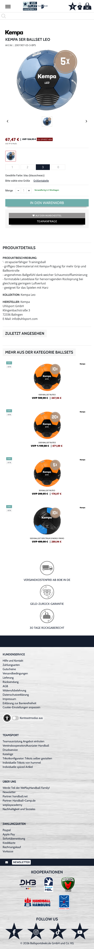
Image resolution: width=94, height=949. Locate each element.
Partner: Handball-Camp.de (19, 800)
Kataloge (8, 754)
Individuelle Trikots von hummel (22, 762)
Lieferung (8, 677)
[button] (8, 6)
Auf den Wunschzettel (47, 215)
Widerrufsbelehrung (14, 690)
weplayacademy (12, 805)
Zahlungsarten (11, 665)
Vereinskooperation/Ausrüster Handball (26, 745)
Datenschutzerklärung (16, 694)
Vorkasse (8, 851)
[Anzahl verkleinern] (18, 190)
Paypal (7, 830)
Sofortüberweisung (14, 838)
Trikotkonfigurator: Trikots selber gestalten (27, 758)
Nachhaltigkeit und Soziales (19, 809)
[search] (47, 16)
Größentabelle (41, 180)
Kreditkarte (9, 843)
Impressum (9, 699)
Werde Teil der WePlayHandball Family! (26, 788)
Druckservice (10, 750)
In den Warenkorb (47, 203)
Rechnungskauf (12, 847)
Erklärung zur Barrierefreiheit (19, 703)
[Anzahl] (23, 190)
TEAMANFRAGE (47, 221)
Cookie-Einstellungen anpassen (21, 707)
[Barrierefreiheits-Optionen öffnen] (7, 718)
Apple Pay (9, 834)
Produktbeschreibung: (20, 258)
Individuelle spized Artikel (18, 767)
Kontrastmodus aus (31, 718)
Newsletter (9, 792)
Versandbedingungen (15, 673)
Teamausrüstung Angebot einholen (23, 741)
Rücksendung (11, 682)
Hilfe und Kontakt (13, 660)
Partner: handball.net (15, 796)
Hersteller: (11, 302)
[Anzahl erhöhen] (29, 190)
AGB (5, 686)
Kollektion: (11, 294)
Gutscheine (9, 669)
